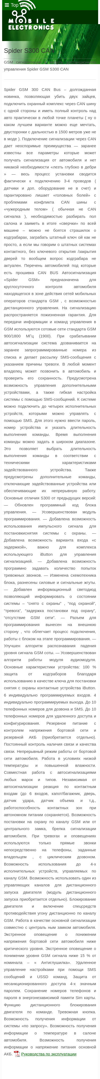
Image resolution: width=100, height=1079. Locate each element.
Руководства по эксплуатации (49, 1054)
